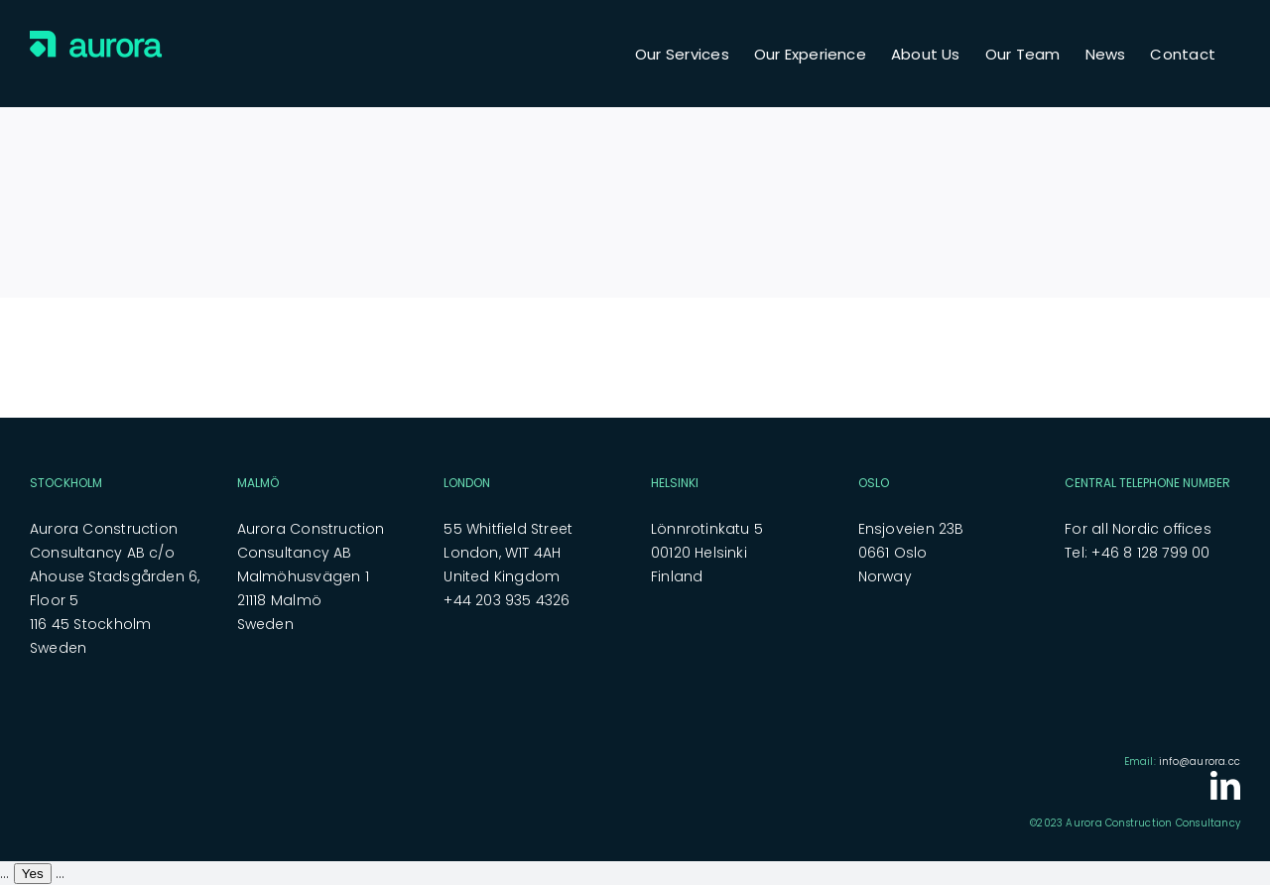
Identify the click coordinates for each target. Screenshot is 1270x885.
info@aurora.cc (1199, 761)
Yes (33, 873)
